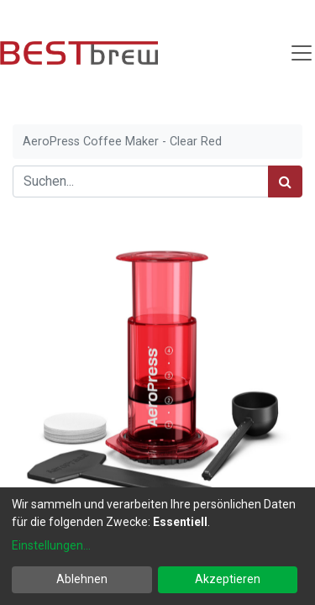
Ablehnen (82, 579)
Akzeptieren (227, 579)
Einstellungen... (51, 545)
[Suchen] (285, 181)
